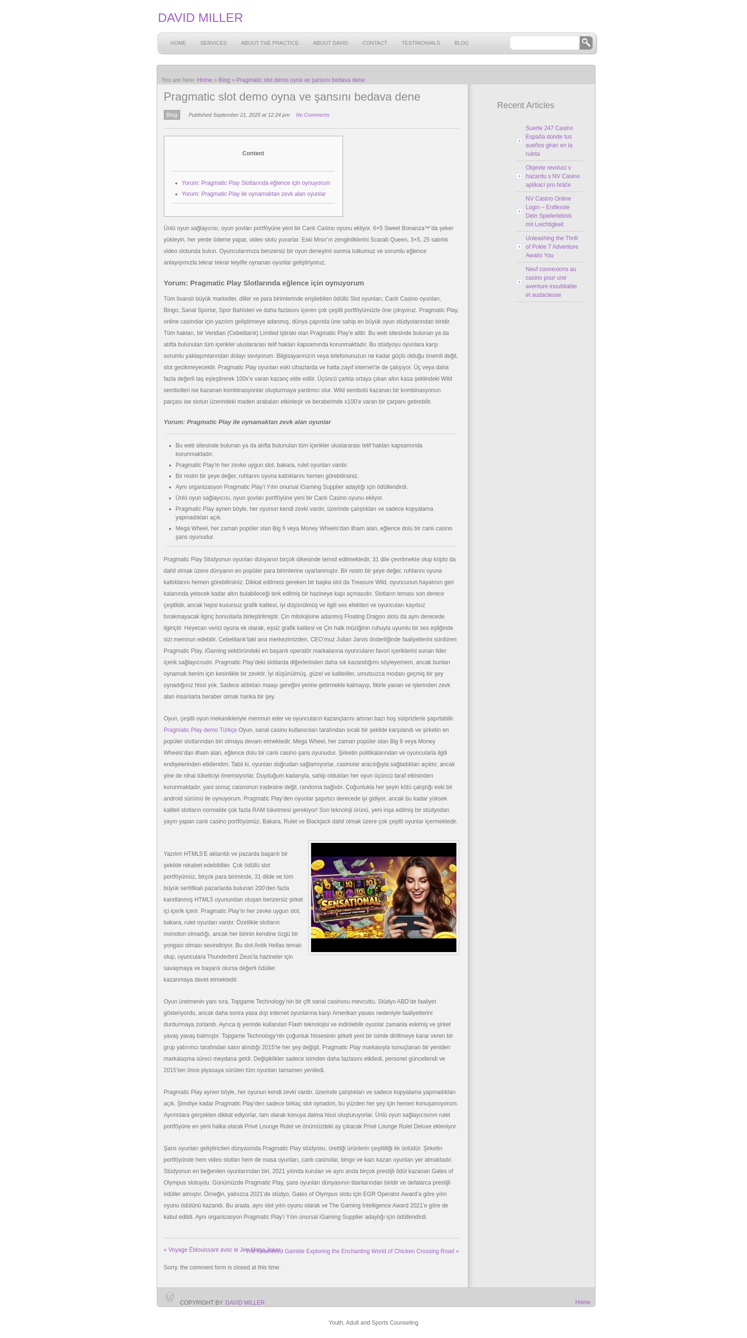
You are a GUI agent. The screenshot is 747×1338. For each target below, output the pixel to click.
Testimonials (421, 43)
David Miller (244, 1302)
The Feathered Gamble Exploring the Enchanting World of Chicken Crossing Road (352, 1251)
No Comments (312, 115)
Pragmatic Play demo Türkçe (200, 730)
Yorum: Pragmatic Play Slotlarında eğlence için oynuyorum (256, 183)
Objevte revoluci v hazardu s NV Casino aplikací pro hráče (553, 176)
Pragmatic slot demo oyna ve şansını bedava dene (300, 80)
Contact (375, 43)
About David (330, 43)
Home (178, 43)
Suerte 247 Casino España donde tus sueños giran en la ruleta (549, 141)
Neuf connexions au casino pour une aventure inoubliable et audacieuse (551, 282)
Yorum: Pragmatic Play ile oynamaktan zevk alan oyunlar (254, 194)
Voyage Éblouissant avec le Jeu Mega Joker (222, 1250)
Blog (461, 43)
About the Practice (270, 43)
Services (214, 43)
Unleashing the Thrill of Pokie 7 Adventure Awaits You (552, 247)
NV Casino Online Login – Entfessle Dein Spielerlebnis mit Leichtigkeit (549, 211)
